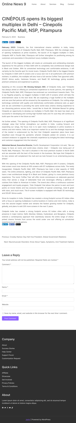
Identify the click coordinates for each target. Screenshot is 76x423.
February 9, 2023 (9, 37)
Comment (6, 264)
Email (5, 296)
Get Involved (7, 380)
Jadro (28, 419)
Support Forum (8, 355)
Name (5, 287)
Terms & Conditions (10, 386)
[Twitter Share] (18, 42)
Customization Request (11, 358)
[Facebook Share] (12, 42)
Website (5, 304)
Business (21, 37)
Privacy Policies (8, 383)
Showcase (6, 376)
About (4, 345)
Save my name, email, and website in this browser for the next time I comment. (35, 313)
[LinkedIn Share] (5, 42)
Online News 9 (14, 4)
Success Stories (8, 348)
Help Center (6, 352)
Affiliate (5, 373)
